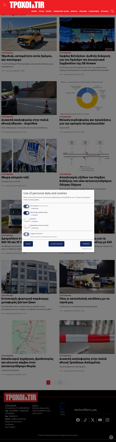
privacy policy (34, 200)
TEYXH (41, 11)
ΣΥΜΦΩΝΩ (86, 244)
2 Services (34, 208)
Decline (28, 244)
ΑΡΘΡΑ (34, 11)
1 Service (34, 215)
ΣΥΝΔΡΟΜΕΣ (94, 11)
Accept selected (56, 244)
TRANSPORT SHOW (61, 11)
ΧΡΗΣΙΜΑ (83, 11)
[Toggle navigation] (4, 4)
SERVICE (74, 11)
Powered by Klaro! (87, 249)
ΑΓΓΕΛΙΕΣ (105, 11)
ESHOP (48, 11)
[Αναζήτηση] (112, 11)
